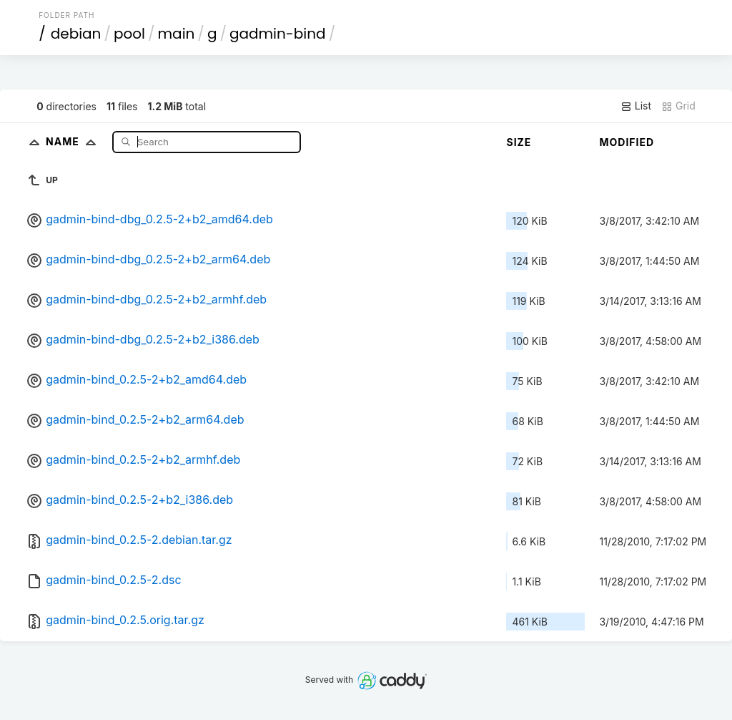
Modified (626, 142)
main (176, 34)
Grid (678, 105)
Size (518, 142)
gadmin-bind (277, 34)
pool (129, 34)
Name (74, 141)
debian (76, 34)
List (635, 105)
